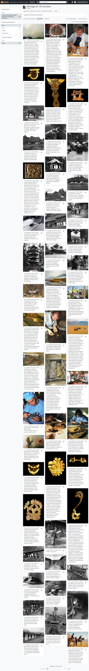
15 (65, 668)
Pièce (11, 28)
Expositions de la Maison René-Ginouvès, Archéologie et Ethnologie (11, 16)
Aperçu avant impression (29, 18)
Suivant (69, 668)
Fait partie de (6, 9)
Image (11, 43)
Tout (3, 12)
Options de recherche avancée (33, 15)
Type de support (7, 37)
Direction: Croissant (83, 18)
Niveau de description (8, 22)
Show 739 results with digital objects (79, 21)
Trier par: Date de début (71, 18)
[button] (72, 2)
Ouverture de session (82, 2)
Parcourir (32, 2)
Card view (39, 18)
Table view (46, 18)
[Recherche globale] (52, 2)
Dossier (11, 31)
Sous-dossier (11, 33)
